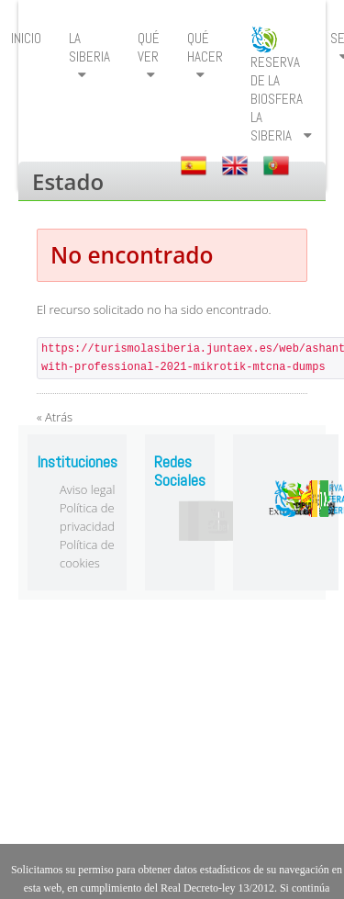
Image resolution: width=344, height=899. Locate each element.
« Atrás (54, 417)
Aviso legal (87, 489)
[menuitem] (89, 57)
